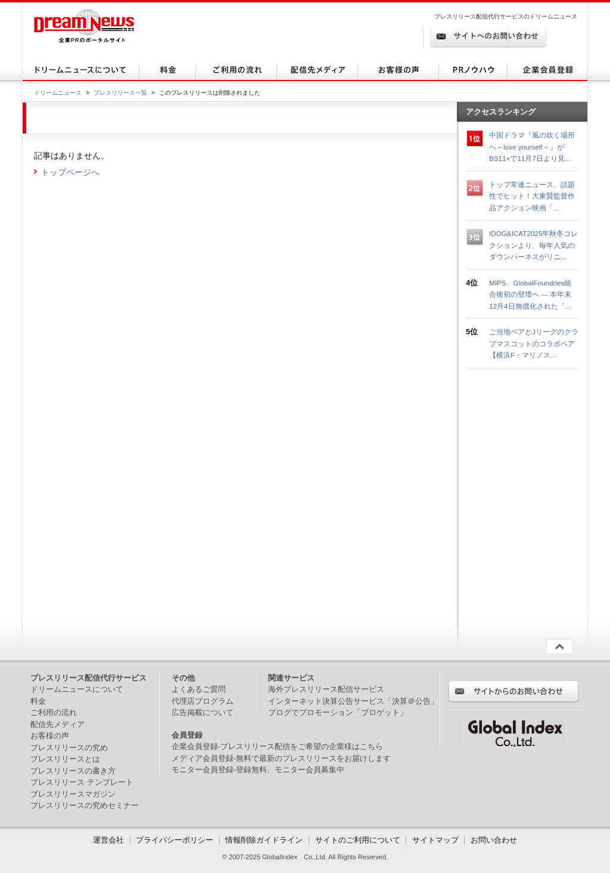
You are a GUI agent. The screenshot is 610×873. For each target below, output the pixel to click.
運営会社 (109, 839)
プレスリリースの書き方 (73, 770)
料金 (38, 701)
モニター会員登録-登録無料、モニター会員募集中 (258, 769)
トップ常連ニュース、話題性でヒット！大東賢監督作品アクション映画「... (532, 196)
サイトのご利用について (357, 839)
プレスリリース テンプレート (81, 782)
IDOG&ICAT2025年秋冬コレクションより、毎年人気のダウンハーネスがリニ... (533, 244)
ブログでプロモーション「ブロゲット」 (337, 712)
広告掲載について (203, 712)
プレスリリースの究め (69, 747)
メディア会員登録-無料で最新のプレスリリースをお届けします (281, 758)
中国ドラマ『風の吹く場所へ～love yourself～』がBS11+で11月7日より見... (532, 146)
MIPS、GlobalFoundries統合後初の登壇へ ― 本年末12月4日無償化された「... (530, 294)
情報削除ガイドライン (264, 839)
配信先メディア (57, 724)
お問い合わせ (494, 839)
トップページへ (70, 172)
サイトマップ (435, 839)
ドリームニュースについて (76, 689)
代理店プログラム (203, 701)
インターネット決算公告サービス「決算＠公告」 (353, 701)
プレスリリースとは (65, 758)
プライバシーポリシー (174, 839)
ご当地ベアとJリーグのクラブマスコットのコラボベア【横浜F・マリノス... (533, 343)
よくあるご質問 (199, 689)
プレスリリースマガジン (73, 794)
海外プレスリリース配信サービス (326, 689)
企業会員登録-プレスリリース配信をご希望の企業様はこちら (277, 746)
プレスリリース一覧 (120, 92)
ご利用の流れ (53, 712)
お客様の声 (49, 735)
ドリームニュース (58, 92)
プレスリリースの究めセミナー (84, 805)
